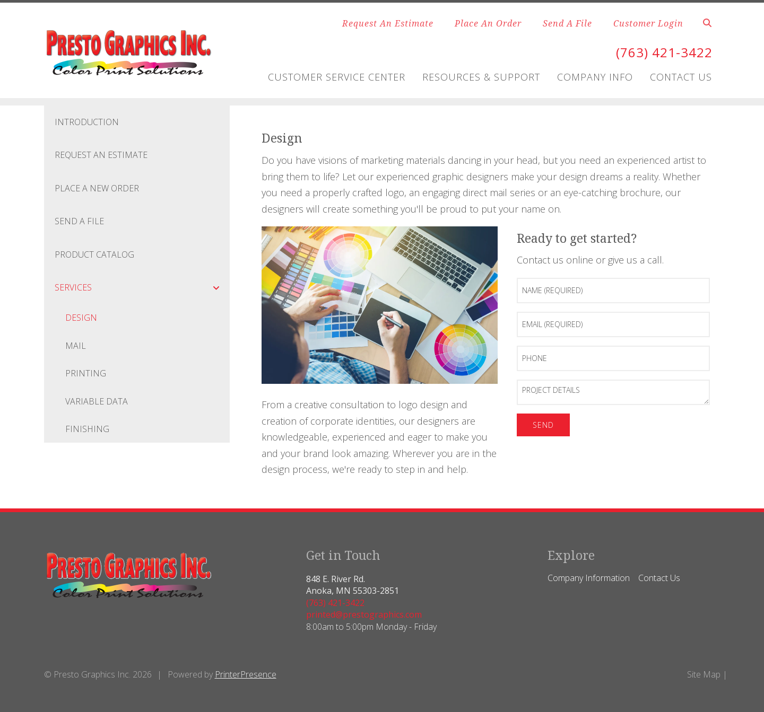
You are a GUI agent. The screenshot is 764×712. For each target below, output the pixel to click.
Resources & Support (481, 77)
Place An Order (488, 23)
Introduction (87, 122)
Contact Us (681, 77)
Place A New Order (97, 188)
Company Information (589, 578)
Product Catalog (94, 254)
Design (81, 317)
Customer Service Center (336, 77)
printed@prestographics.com (364, 614)
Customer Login (648, 23)
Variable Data (96, 401)
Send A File (567, 23)
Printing (85, 373)
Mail (75, 345)
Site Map (703, 674)
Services (142, 287)
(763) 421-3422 (664, 52)
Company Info (595, 77)
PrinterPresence (245, 674)
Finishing (87, 429)
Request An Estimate (387, 23)
